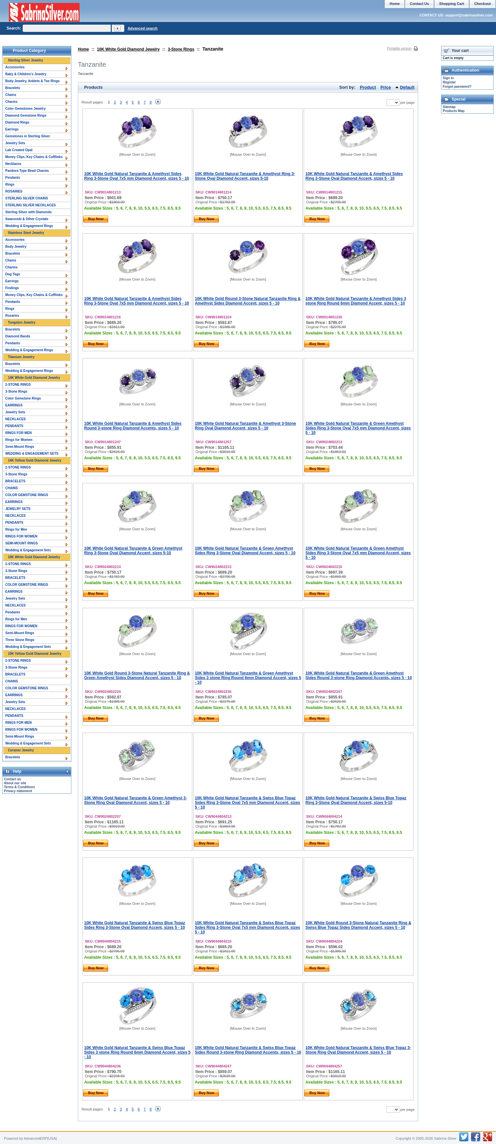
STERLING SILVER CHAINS (26, 198)
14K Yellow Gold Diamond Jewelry (34, 460)
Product (368, 87)
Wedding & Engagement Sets (28, 550)
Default (407, 87)
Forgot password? (457, 86)
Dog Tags (12, 274)
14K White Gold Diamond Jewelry (34, 377)
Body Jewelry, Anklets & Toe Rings (32, 81)
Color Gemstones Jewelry (25, 108)
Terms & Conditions (19, 787)
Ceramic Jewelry (21, 750)
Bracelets (12, 88)
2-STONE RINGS (18, 384)
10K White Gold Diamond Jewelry (128, 49)
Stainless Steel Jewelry (26, 233)
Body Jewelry (15, 246)
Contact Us (419, 4)
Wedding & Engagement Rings (29, 226)
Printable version (399, 48)
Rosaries (12, 315)
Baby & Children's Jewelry (25, 74)
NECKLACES (15, 419)
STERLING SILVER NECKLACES (30, 205)
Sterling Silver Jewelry (25, 60)
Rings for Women (19, 440)
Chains (10, 95)
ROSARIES (13, 191)
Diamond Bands (17, 336)
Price (386, 87)
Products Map (453, 111)
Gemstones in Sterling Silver (27, 136)
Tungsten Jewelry (21, 322)
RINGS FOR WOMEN (21, 536)
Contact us (12, 779)
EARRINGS (14, 405)
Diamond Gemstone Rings (25, 115)
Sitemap (449, 107)
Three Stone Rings (19, 640)
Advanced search (142, 28)
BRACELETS (15, 481)
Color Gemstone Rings (23, 398)
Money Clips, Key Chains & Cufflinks (33, 157)
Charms (11, 101)
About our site (15, 783)
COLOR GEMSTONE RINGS (26, 495)
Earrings (12, 129)
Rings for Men (16, 529)
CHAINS (11, 488)
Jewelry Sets (15, 143)
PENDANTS (14, 426)
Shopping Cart (451, 4)
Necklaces (13, 164)
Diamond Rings (17, 122)
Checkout (482, 4)
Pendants (12, 177)
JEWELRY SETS (18, 509)
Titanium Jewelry (21, 357)
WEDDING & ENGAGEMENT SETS (32, 453)
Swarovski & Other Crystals (26, 219)
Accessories (15, 67)
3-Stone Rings (181, 49)
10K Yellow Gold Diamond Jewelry (34, 653)
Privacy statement (18, 791)
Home (83, 49)
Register (449, 82)
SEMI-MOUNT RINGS (21, 543)
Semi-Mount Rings (19, 446)
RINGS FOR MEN (18, 433)
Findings (12, 288)
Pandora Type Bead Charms (27, 170)
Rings (9, 184)
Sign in (448, 78)
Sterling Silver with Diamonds (28, 212)
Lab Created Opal (19, 150)
